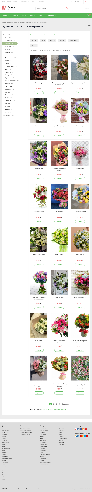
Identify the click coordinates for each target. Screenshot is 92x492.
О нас (3, 1)
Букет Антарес (80, 125)
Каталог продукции (13, 22)
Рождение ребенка (45, 454)
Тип (42, 40)
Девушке (61, 428)
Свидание (42, 448)
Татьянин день (44, 464)
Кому (61, 40)
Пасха (41, 452)
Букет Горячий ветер (39, 254)
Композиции (8, 115)
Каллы (8, 63)
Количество (72, 40)
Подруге (61, 436)
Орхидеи (9, 75)
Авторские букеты (25, 428)
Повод (51, 40)
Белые (32, 35)
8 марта (42, 436)
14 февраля (43, 428)
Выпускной (43, 440)
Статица (8, 92)
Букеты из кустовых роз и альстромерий (53, 409)
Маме (60, 434)
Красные (46, 35)
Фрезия (8, 97)
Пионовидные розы (12, 80)
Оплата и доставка (12, 1)
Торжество (43, 458)
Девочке (61, 444)
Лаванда (8, 109)
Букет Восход (59, 211)
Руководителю (63, 438)
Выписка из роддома (45, 462)
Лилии (8, 69)
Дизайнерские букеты (26, 432)
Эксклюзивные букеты (26, 430)
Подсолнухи (9, 78)
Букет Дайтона (80, 254)
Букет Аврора (39, 83)
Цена (33, 40)
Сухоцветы (9, 89)
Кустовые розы (11, 66)
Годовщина (43, 442)
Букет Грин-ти (59, 254)
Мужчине (61, 442)
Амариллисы (10, 40)
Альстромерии (10, 43)
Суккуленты (9, 86)
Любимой (61, 432)
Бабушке (61, 440)
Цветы (6, 34)
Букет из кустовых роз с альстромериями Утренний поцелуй (59, 384)
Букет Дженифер (59, 297)
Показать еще (58, 35)
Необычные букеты (25, 434)
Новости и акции (24, 1)
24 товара (65, 50)
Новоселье (43, 466)
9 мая (41, 438)
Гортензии (9, 55)
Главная (4, 22)
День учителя (43, 446)
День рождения (44, 430)
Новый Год (43, 450)
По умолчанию (44, 50)
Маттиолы (9, 72)
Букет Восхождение (80, 211)
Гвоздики (9, 52)
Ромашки (9, 83)
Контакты (41, 1)
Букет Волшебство (38, 211)
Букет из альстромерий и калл (80, 83)
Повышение (43, 460)
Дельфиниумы (10, 58)
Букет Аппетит (39, 168)
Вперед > (65, 404)
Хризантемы (10, 100)
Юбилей (42, 456)
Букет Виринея (80, 168)
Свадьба (42, 432)
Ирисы (8, 60)
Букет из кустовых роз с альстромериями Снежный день (38, 384)
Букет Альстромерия (59, 125)
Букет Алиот (38, 125)
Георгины (8, 106)
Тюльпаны (9, 95)
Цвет (33, 45)
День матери (43, 444)
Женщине (61, 430)
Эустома (9, 103)
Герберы (8, 49)
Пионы (8, 112)
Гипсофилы (9, 46)
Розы (8, 38)
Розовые (39, 35)
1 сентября (43, 434)
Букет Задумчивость (80, 297)
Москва (87, 8)
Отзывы (34, 1)
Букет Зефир (38, 340)
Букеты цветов (25, 22)
